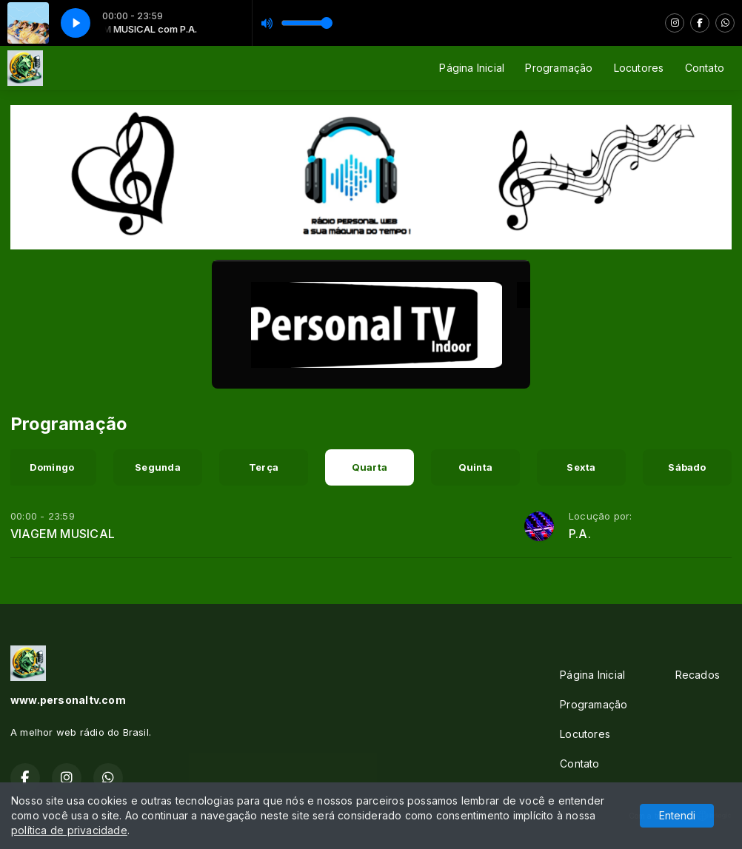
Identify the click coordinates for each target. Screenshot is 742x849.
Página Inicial (471, 67)
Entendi (677, 815)
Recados (697, 674)
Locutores (639, 67)
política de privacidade (69, 830)
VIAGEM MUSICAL (62, 533)
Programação (558, 67)
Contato (704, 67)
